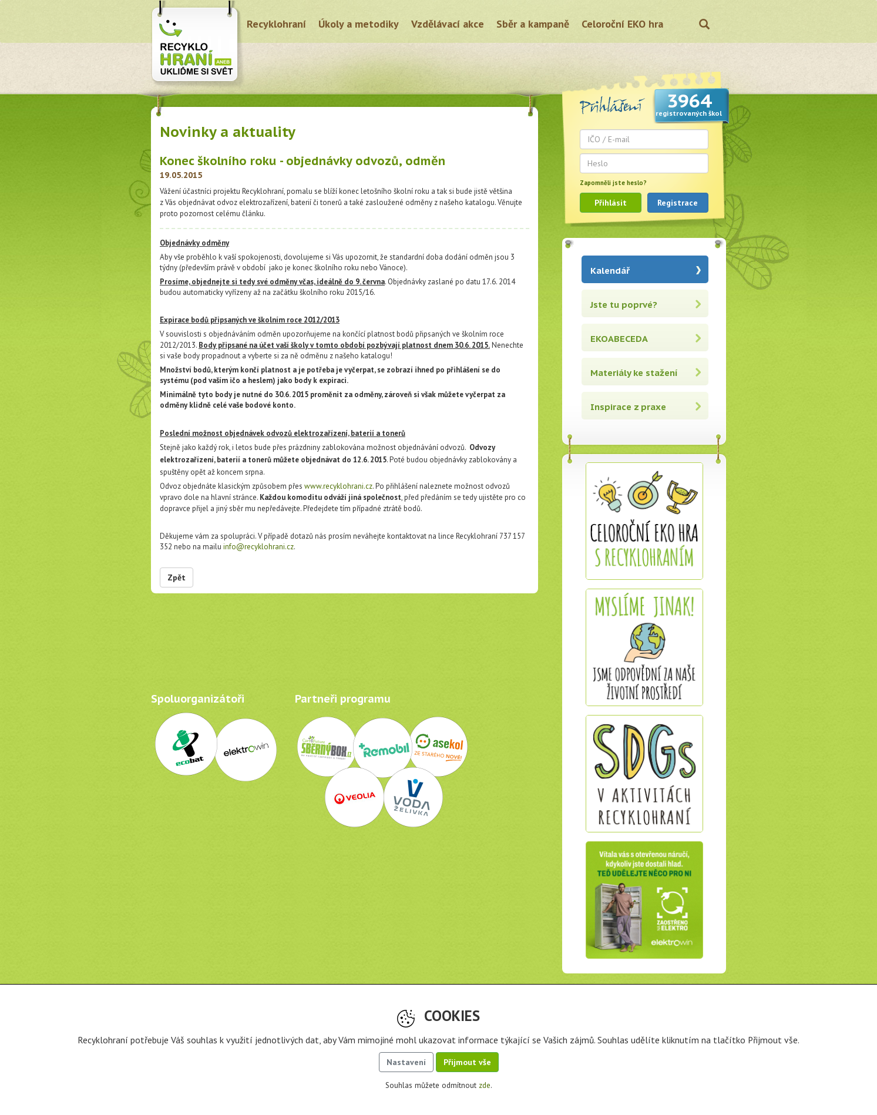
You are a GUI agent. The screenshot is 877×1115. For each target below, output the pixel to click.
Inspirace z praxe (628, 406)
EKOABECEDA (619, 338)
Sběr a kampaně (532, 24)
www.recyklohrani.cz (338, 486)
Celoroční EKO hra (622, 24)
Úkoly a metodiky (358, 24)
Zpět (176, 577)
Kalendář (610, 270)
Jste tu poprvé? (623, 304)
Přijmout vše (467, 1062)
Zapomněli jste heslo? (613, 183)
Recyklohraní (276, 24)
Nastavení (406, 1062)
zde (484, 1085)
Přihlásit (610, 202)
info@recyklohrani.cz (258, 547)
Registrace (677, 202)
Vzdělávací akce (447, 24)
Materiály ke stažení (634, 372)
